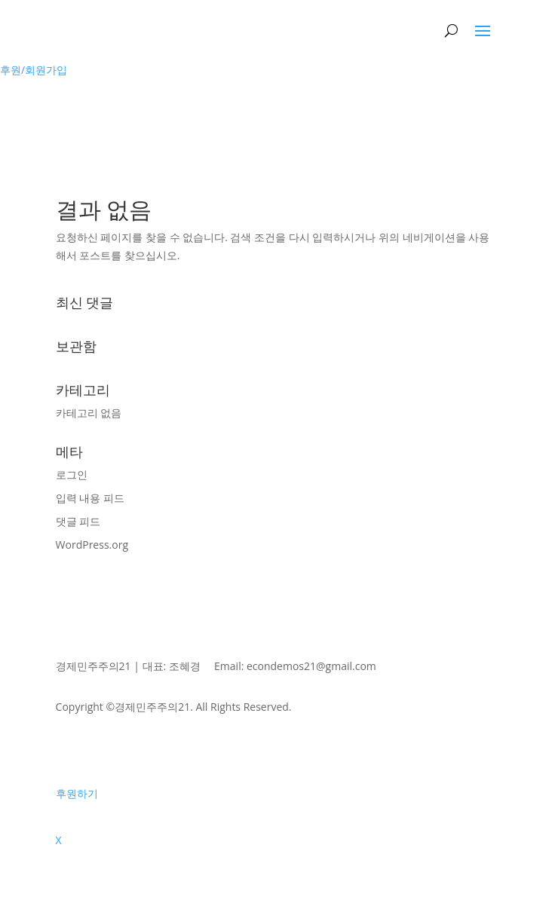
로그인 (71, 474)
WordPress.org (92, 544)
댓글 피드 (78, 521)
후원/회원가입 (33, 70)
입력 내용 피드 (90, 498)
